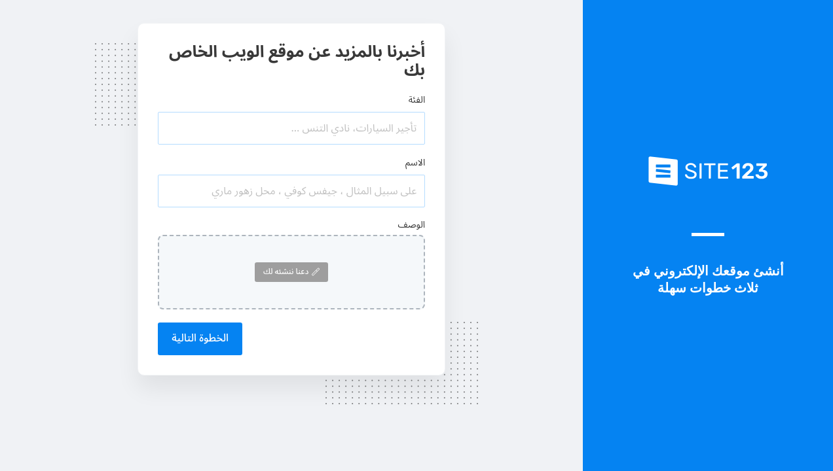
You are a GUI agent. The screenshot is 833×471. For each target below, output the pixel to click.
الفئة (417, 100)
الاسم (415, 162)
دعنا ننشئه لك (291, 272)
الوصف (412, 225)
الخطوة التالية (200, 338)
